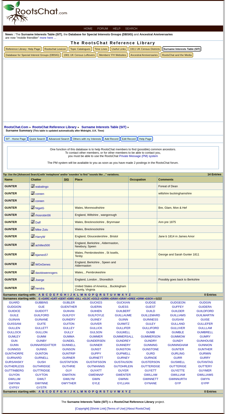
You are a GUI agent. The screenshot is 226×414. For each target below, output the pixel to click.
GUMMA (68, 336)
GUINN (123, 319)
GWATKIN (68, 374)
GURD (150, 353)
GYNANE (150, 383)
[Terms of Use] (116, 408)
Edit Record (129, 138)
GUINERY (68, 319)
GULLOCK (14, 332)
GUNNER (96, 345)
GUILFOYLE (96, 315)
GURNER (69, 357)
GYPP (205, 383)
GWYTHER (68, 383)
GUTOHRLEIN (123, 366)
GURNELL (41, 357)
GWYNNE (41, 383)
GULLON (41, 332)
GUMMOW (178, 336)
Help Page (145, 138)
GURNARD (14, 357)
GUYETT (150, 370)
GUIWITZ (123, 323)
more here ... (48, 37)
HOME (88, 28)
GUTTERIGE (177, 366)
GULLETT (41, 328)
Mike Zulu (41, 229)
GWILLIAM (178, 374)
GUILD (150, 311)
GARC (46, 298)
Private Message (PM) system (138, 156)
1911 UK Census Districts (145, 48)
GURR (178, 357)
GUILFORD (41, 315)
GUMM (41, 336)
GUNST (96, 349)
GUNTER (178, 349)
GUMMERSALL (123, 336)
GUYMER (205, 370)
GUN (14, 340)
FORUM (103, 28)
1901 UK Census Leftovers (79, 54)
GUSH (41, 362)
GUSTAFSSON (96, 362)
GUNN (14, 345)
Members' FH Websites (112, 54)
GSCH (149, 298)
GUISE (205, 319)
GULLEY (68, 328)
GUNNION (205, 345)
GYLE (96, 383)
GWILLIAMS (205, 374)
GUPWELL (123, 353)
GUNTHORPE (14, 353)
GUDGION (14, 306)
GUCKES (96, 302)
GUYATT (96, 370)
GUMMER (96, 336)
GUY (69, 370)
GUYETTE (178, 370)
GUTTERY (205, 366)
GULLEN (14, 328)
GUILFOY (68, 315)
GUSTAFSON (69, 362)
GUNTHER (205, 349)
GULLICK (96, 328)
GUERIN (96, 306)
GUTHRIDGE (41, 366)
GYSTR (41, 387)
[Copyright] (82, 408)
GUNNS (41, 349)
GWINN (123, 379)
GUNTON (41, 353)
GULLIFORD (150, 328)
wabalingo (42, 186)
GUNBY (41, 340)
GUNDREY (123, 340)
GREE (132, 298)
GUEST (151, 306)
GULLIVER (178, 328)
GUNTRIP (68, 353)
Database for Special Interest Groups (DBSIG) (32, 54)
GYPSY (14, 387)
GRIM (140, 298)
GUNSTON (123, 349)
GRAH (114, 298)
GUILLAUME (123, 315)
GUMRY (205, 336)
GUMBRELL (205, 332)
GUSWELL (178, 362)
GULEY (151, 323)
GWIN (96, 379)
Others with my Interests (87, 138)
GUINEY (96, 319)
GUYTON (41, 374)
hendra (39, 288)
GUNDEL (69, 340)
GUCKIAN (123, 302)
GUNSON (68, 349)
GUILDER (177, 311)
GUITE (41, 323)
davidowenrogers (46, 272)
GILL (78, 298)
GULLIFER (123, 328)
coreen (39, 193)
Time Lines (101, 48)
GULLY (69, 332)
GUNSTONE (150, 349)
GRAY (123, 298)
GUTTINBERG (14, 370)
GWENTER (123, 374)
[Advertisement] (113, 90)
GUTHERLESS (14, 366)
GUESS (123, 306)
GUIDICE (14, 311)
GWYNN (14, 383)
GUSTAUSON (123, 362)
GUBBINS (41, 302)
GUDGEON (177, 302)
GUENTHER (69, 306)
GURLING (177, 353)
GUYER (123, 370)
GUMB (150, 332)
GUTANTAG (205, 362)
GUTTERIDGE (150, 366)
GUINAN (14, 319)
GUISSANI (14, 323)
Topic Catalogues (80, 48)
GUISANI (178, 319)
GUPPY (96, 353)
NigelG (39, 208)
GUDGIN (205, 302)
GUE (41, 306)
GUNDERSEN (96, 340)
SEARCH (131, 28)
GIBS (71, 298)
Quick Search (37, 138)
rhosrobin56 (43, 215)
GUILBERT (123, 311)
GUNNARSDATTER (43, 345)
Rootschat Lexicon (55, 48)
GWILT (41, 379)
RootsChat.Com (16, 127)
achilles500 (42, 245)
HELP (117, 28)
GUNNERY (123, 345)
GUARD (14, 302)
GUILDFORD (205, 311)
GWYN (205, 379)
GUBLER (69, 302)
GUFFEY (178, 306)
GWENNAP (96, 374)
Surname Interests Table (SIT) (104, 127)
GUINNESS (150, 319)
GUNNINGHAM (178, 345)
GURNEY (123, 357)
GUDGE (150, 302)
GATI (54, 298)
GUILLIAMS (178, 315)
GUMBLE (178, 332)
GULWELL (123, 332)
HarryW (40, 236)
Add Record (111, 138)
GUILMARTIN (205, 315)
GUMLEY (14, 336)
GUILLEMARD (150, 315)
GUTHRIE (68, 366)
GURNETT (96, 357)
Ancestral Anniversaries (144, 54)
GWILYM (69, 379)
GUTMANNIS (96, 366)
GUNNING (150, 345)
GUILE (14, 315)
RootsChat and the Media (177, 54)
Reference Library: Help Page (23, 48)
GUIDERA (205, 306)
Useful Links (119, 48)
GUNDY (178, 340)
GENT (62, 298)
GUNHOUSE (205, 340)
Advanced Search (59, 138)
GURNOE (150, 357)
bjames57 (41, 255)
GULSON (96, 332)
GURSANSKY (14, 362)
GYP (178, 383)
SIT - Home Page (16, 138)
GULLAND (178, 323)
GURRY (205, 357)
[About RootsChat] (138, 408)
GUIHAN (68, 311)
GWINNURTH (178, 379)
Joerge (39, 280)
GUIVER (96, 323)
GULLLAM (205, 328)
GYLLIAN (123, 383)
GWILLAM (150, 374)
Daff (38, 222)
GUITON (68, 323)
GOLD (95, 298)
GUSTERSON (151, 362)
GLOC (86, 298)
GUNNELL (69, 345)
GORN (105, 298)
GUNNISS (14, 349)
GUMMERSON (150, 336)
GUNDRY (150, 340)
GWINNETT (150, 379)
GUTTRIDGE (41, 370)
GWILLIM (14, 379)
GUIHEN (96, 311)
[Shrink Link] (98, 408)
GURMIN (205, 353)
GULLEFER (205, 323)
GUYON (14, 374)
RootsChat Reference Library (55, 127)
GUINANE (41, 319)
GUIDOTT (41, 311)
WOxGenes (42, 264)
